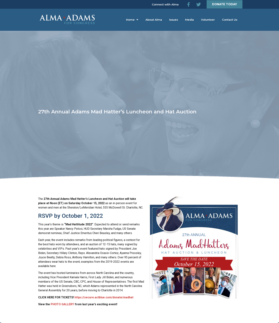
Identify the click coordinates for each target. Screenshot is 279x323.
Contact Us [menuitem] (229, 19)
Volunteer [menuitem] (208, 19)
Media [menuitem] (189, 19)
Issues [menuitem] (173, 19)
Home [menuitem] (132, 19)
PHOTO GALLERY (62, 304)
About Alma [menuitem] (153, 19)
